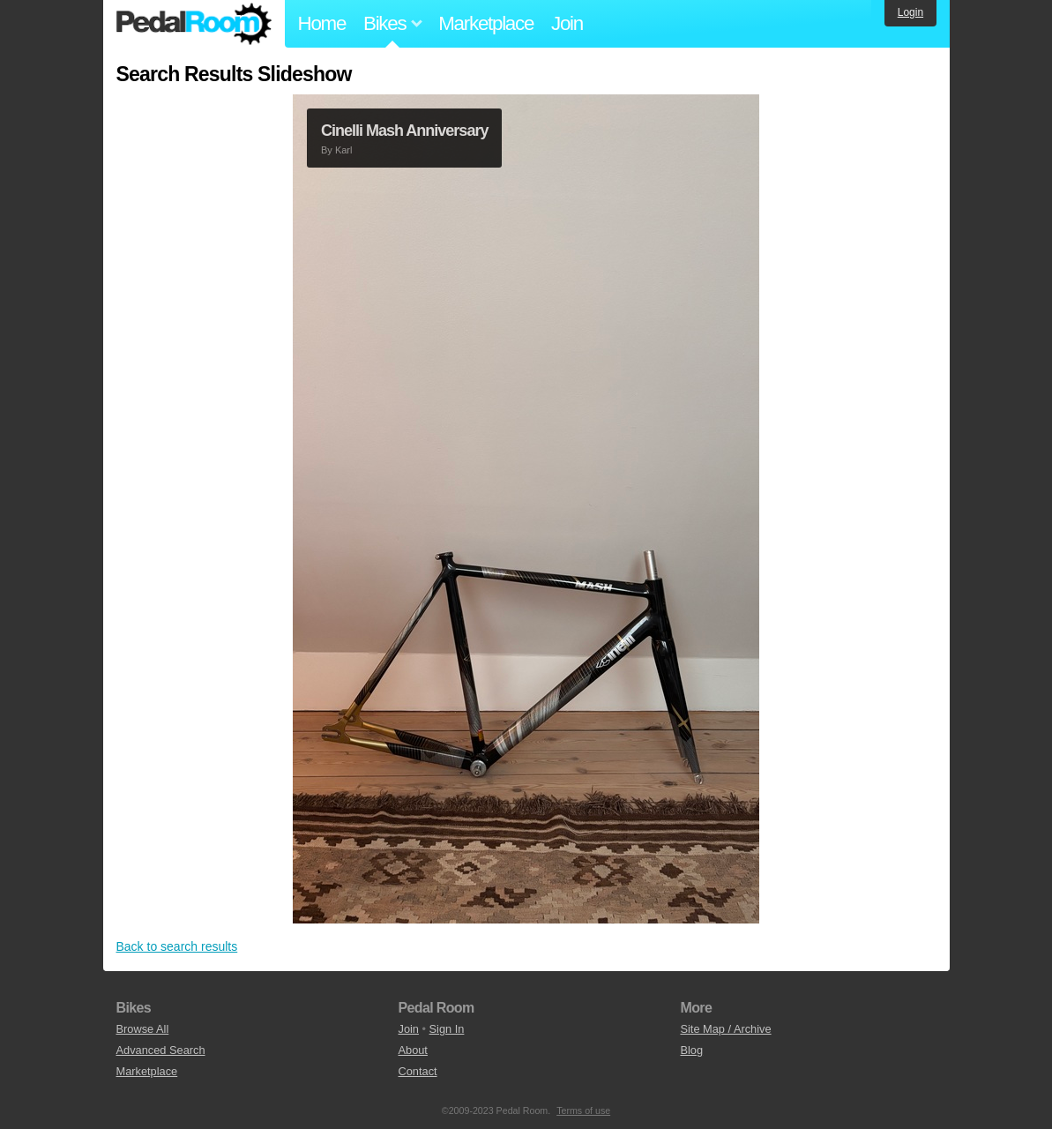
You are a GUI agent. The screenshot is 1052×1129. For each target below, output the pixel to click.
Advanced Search (160, 1050)
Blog (691, 1050)
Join (567, 23)
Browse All (142, 1029)
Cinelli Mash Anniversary (404, 130)
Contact (417, 1071)
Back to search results (177, 946)
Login (910, 12)
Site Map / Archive (725, 1029)
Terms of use (583, 1110)
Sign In (447, 1029)
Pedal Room (194, 24)
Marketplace (485, 23)
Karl (344, 150)
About (412, 1050)
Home (322, 23)
